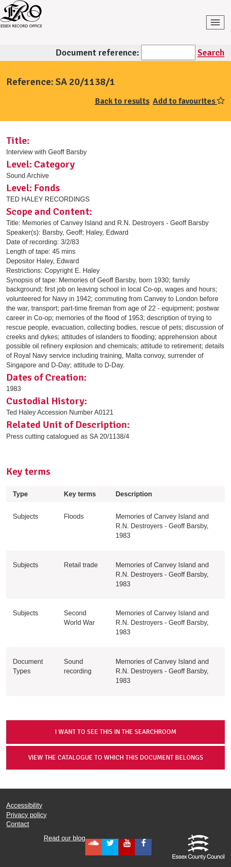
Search (210, 52)
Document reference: (97, 52)
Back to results (122, 101)
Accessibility (24, 805)
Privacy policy (26, 814)
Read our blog (64, 838)
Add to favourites (189, 101)
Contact (17, 824)
